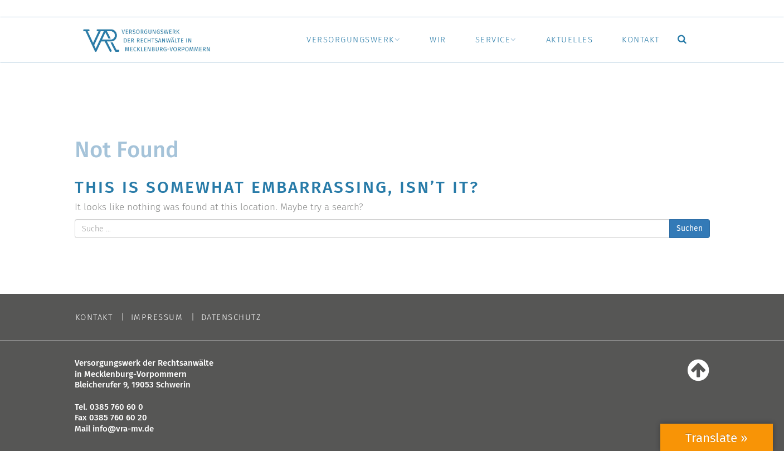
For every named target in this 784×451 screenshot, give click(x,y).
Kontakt (641, 40)
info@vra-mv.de (123, 429)
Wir (438, 40)
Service (493, 40)
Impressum (157, 317)
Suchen (689, 228)
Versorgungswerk (350, 40)
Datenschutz (231, 317)
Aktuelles (569, 40)
